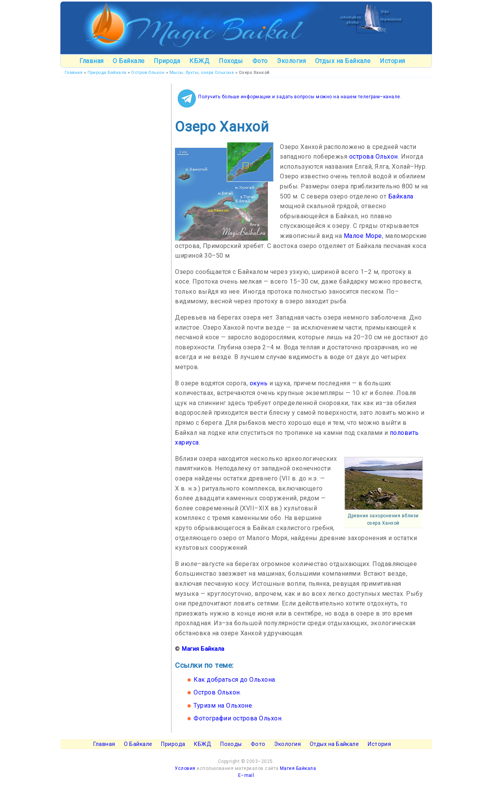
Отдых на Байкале (343, 61)
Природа (167, 61)
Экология (291, 61)
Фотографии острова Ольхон (237, 718)
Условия (185, 768)
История (392, 61)
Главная (91, 61)
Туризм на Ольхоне (223, 705)
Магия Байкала (203, 648)
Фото (260, 61)
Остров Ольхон (148, 72)
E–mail (246, 775)
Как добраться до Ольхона (234, 679)
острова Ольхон (373, 156)
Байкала (400, 196)
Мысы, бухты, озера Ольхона (202, 72)
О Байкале (128, 61)
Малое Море (363, 235)
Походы (231, 61)
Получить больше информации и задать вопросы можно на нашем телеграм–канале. (299, 96)
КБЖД (199, 61)
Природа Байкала (107, 72)
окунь (258, 383)
